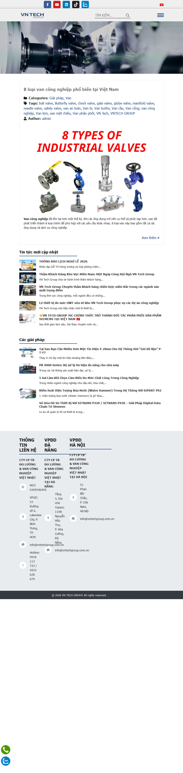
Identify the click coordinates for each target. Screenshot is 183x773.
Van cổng (132, 108)
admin (46, 118)
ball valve (46, 103)
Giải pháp (56, 98)
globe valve (122, 103)
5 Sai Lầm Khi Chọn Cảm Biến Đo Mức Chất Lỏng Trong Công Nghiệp (89, 378)
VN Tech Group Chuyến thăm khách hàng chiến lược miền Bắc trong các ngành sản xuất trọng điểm (99, 288)
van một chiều (60, 113)
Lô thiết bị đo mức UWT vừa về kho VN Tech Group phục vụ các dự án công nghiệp (99, 303)
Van (68, 98)
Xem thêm (151, 237)
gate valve (104, 103)
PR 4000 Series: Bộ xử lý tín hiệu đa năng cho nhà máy (79, 365)
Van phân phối (83, 113)
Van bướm (102, 108)
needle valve (33, 108)
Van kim (42, 113)
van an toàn (72, 108)
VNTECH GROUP (122, 113)
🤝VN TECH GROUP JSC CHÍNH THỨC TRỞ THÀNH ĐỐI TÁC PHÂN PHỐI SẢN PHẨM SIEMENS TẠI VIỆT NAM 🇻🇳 (100, 317)
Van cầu (117, 108)
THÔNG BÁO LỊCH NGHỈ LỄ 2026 (63, 261)
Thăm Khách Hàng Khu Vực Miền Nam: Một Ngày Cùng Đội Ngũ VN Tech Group (96, 274)
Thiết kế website (119, 595)
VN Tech (102, 113)
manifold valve (143, 103)
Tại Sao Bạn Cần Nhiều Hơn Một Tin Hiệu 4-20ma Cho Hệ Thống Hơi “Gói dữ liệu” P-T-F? (100, 350)
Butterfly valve (65, 103)
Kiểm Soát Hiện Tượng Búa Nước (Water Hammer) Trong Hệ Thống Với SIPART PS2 (100, 390)
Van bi (87, 108)
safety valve (52, 108)
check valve (86, 103)
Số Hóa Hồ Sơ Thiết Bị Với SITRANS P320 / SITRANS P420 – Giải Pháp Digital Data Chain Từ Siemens (100, 404)
